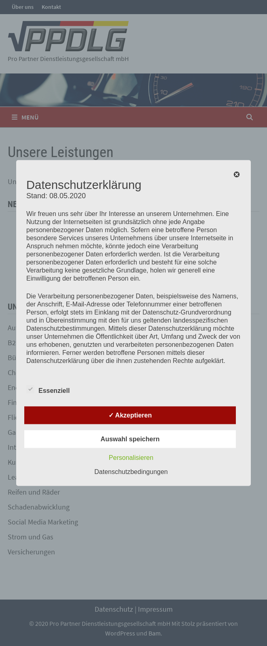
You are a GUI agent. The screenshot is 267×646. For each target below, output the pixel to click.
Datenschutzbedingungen (130, 471)
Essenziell (48, 389)
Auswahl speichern (130, 439)
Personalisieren (131, 457)
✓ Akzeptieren (130, 415)
